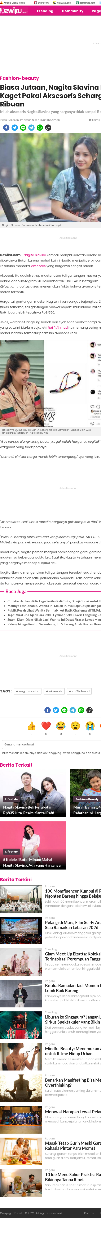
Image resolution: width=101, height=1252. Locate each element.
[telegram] (31, 127)
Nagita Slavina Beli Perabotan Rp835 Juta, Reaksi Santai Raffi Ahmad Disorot (28, 810)
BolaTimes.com (87, 3)
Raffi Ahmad (58, 327)
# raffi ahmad (79, 691)
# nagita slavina (27, 691)
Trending (44, 11)
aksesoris (38, 266)
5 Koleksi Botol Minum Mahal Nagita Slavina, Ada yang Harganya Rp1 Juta (32, 862)
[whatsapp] (40, 127)
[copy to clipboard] (48, 127)
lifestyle (11, 799)
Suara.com (43, 3)
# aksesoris (54, 691)
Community (72, 11)
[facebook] (6, 127)
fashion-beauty (87, 799)
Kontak (89, 1213)
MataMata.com (64, 3)
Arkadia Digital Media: (14, 3)
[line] (23, 127)
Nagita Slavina (35, 255)
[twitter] (14, 127)
